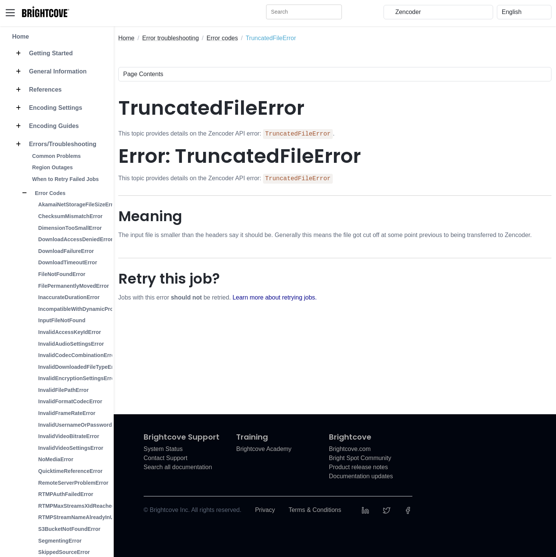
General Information (49, 72)
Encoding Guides (45, 126)
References (37, 90)
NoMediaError (56, 459)
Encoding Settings (47, 108)
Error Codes (42, 193)
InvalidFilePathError (63, 390)
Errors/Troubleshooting (54, 144)
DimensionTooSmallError (70, 228)
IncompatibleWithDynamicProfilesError (87, 309)
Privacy (265, 510)
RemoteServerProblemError (73, 483)
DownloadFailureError (66, 251)
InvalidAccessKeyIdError (69, 332)
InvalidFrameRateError (67, 413)
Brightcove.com (350, 449)
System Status (163, 449)
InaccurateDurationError (69, 297)
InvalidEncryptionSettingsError (77, 378)
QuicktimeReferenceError (70, 471)
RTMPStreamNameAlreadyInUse (79, 517)
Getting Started (42, 53)
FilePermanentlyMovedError (73, 286)
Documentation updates (361, 476)
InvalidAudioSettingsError (71, 344)
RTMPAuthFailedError (65, 494)
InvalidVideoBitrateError (68, 436)
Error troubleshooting (170, 38)
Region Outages (52, 167)
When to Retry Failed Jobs (65, 179)
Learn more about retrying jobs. (274, 297)
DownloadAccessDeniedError (75, 239)
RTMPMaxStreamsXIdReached (76, 506)
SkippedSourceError (64, 552)
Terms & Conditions (314, 510)
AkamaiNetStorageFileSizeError (78, 204)
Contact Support (166, 458)
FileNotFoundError (61, 274)
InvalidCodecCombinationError (77, 355)
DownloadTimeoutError (67, 262)
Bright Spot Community (360, 458)
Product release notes (358, 467)
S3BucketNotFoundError (69, 529)
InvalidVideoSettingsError (70, 448)
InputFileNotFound (61, 320)
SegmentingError (59, 541)
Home (20, 36)
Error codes (222, 38)
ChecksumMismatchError (70, 216)
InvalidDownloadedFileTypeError (79, 367)
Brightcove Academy (263, 449)
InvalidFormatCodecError (70, 401)
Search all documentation (178, 467)
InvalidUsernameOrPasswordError (81, 425)
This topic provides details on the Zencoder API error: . (226, 134)
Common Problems (56, 156)
